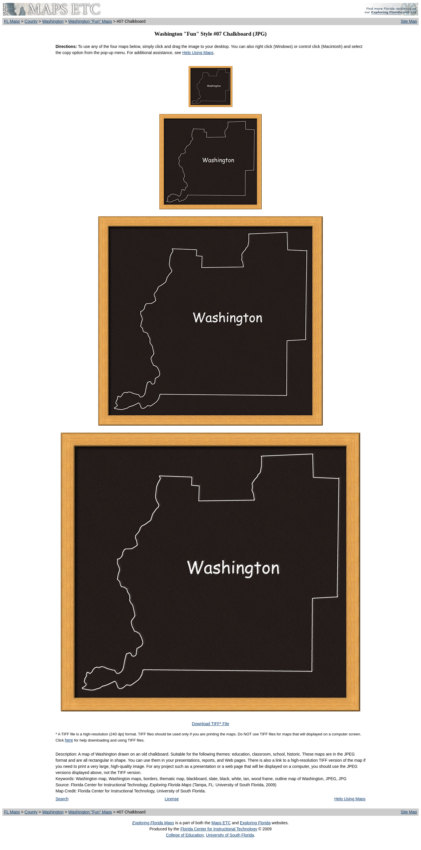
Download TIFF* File (210, 723)
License (172, 799)
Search (62, 799)
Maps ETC (221, 822)
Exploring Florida (255, 822)
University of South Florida (230, 835)
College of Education (184, 835)
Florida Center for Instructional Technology (218, 829)
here (69, 740)
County (31, 21)
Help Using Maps (197, 52)
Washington (52, 21)
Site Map (409, 21)
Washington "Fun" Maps (90, 21)
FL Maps (12, 21)
